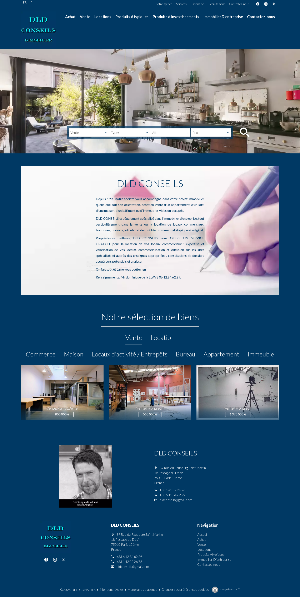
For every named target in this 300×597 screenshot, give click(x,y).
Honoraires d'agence (142, 589)
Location (163, 337)
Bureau (185, 354)
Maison (73, 354)
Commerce (41, 354)
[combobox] (89, 132)
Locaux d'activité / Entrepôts (130, 354)
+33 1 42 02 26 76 (172, 490)
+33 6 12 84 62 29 (172, 495)
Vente (133, 337)
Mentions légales (112, 589)
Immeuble (261, 354)
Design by (230, 589)
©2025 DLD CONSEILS (78, 590)
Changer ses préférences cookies (185, 589)
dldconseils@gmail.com (176, 500)
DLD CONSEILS (175, 453)
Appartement (221, 354)
